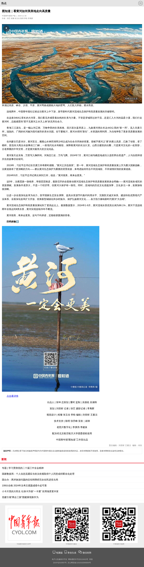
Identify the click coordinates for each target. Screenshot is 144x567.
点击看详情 (12, 396)
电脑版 (59, 553)
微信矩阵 (87, 553)
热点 (3, 3)
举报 (91, 559)
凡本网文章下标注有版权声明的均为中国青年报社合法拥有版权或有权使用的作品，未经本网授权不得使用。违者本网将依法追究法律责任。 (64, 451)
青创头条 (72, 553)
